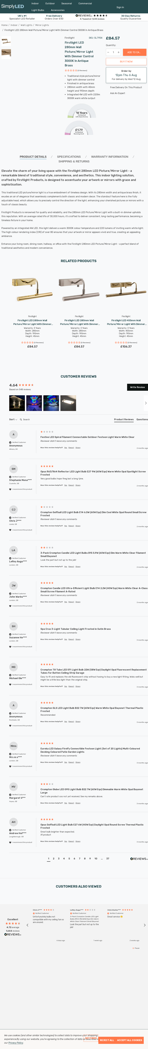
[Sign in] (120, 5)
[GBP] (143, 6)
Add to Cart (134, 52)
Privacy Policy (15, 1042)
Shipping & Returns (74, 161)
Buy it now (126, 61)
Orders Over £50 (54, 17)
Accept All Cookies (129, 1040)
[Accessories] (58, 11)
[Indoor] (35, 4)
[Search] (30, 420)
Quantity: (111, 45)
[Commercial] (85, 4)
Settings (91, 1038)
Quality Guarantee (130, 17)
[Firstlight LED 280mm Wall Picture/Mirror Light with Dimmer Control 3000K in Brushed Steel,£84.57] (79, 289)
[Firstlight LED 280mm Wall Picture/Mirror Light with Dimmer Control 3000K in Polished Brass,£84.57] (32, 289)
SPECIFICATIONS (69, 156)
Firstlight (69, 37)
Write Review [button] (137, 387)
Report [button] (71, 448)
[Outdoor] (50, 4)
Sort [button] (13, 419)
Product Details (33, 156)
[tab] (124, 420)
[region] (86, 925)
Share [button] (77, 448)
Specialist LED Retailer (22, 17)
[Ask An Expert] (126, 93)
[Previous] (140, 28)
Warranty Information (109, 156)
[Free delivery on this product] (126, 87)
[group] (24, 385)
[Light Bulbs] (38, 11)
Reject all (107, 1040)
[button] (76, 71)
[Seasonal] (66, 4)
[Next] (145, 28)
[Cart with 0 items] (136, 5)
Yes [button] (65, 448)
